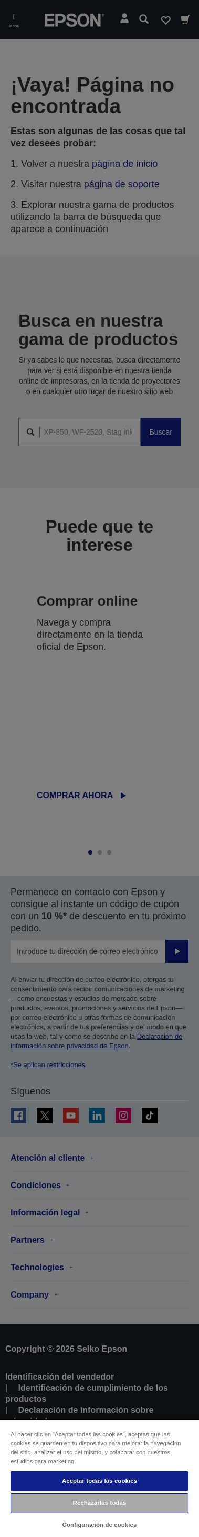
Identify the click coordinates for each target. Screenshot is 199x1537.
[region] (99, 1478)
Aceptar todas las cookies (99, 1481)
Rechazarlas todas (100, 1503)
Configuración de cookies (99, 1525)
